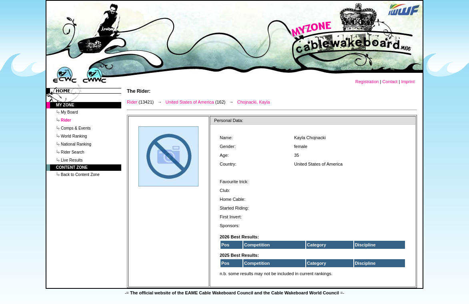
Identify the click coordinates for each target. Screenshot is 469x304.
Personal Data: (228, 120)
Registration (367, 81)
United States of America (190, 102)
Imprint (408, 81)
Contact (389, 81)
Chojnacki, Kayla (253, 102)
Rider (132, 102)
